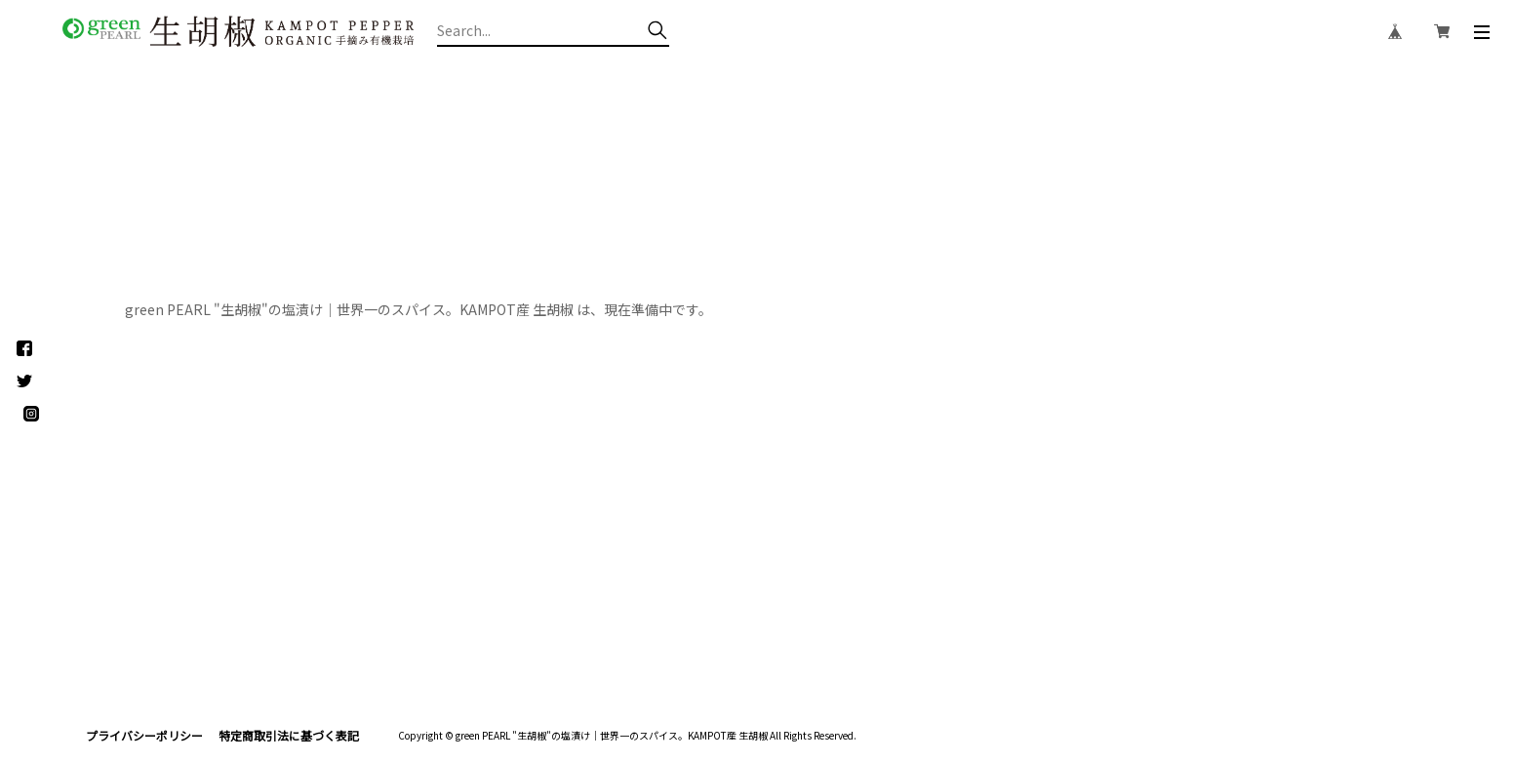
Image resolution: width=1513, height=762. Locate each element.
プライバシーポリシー (144, 735)
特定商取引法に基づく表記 (289, 735)
